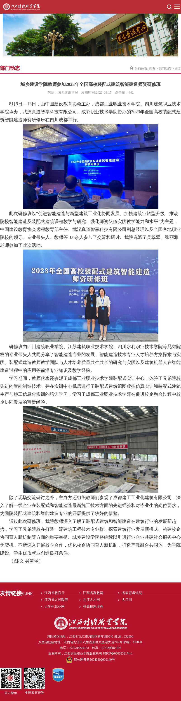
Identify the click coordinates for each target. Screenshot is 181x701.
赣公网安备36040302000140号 (90, 659)
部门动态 (165, 68)
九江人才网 (91, 600)
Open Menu (177, 7)
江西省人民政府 (56, 600)
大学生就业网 (54, 606)
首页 (152, 68)
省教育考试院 (132, 593)
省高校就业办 (93, 606)
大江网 (127, 600)
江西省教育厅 (54, 593)
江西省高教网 (93, 593)
